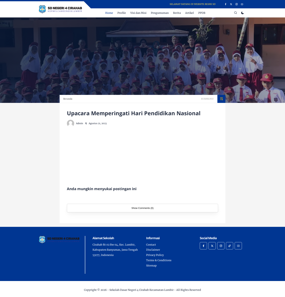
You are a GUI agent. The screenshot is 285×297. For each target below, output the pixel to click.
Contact (151, 244)
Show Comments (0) (142, 208)
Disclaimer (153, 249)
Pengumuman (160, 13)
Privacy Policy (155, 255)
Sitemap (151, 265)
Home (109, 13)
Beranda (67, 98)
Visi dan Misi (138, 13)
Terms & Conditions (158, 260)
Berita (177, 13)
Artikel (189, 13)
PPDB (201, 13)
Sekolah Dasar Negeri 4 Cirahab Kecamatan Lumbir (141, 290)
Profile (121, 13)
